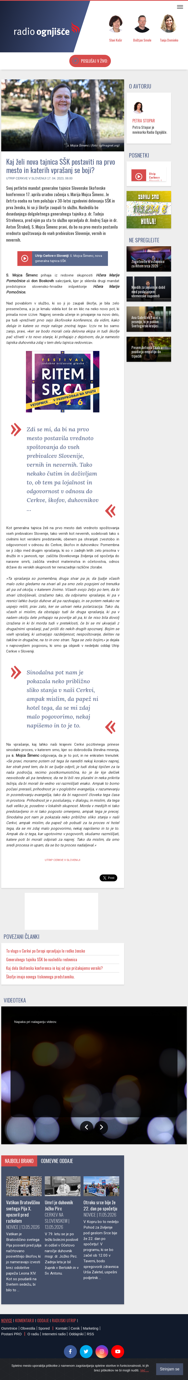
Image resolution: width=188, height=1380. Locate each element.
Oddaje (43, 1320)
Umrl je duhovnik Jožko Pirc (59, 1205)
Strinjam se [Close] (169, 1369)
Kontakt (62, 1328)
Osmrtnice (9, 1328)
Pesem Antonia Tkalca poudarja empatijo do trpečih (146, 352)
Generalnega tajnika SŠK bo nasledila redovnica (41, 959)
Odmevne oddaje (57, 1160)
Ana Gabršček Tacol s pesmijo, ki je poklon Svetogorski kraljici (145, 322)
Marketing (90, 1328)
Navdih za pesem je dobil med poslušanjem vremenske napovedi (148, 291)
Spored (44, 1328)
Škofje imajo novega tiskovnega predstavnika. (40, 977)
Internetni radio (54, 1334)
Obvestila (28, 1328)
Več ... (144, 1370)
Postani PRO (11, 1334)
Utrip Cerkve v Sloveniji (26, 178)
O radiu (33, 1334)
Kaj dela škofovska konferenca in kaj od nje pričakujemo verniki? (54, 968)
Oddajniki (76, 1334)
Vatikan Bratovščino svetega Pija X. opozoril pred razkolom (23, 1211)
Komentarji (24, 1320)
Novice (6, 1320)
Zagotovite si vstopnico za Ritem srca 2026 (147, 263)
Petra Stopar (143, 121)
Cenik (75, 1328)
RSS (90, 1334)
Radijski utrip (64, 1320)
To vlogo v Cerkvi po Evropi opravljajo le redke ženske (45, 951)
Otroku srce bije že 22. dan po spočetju (100, 1205)
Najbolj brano (19, 1160)
